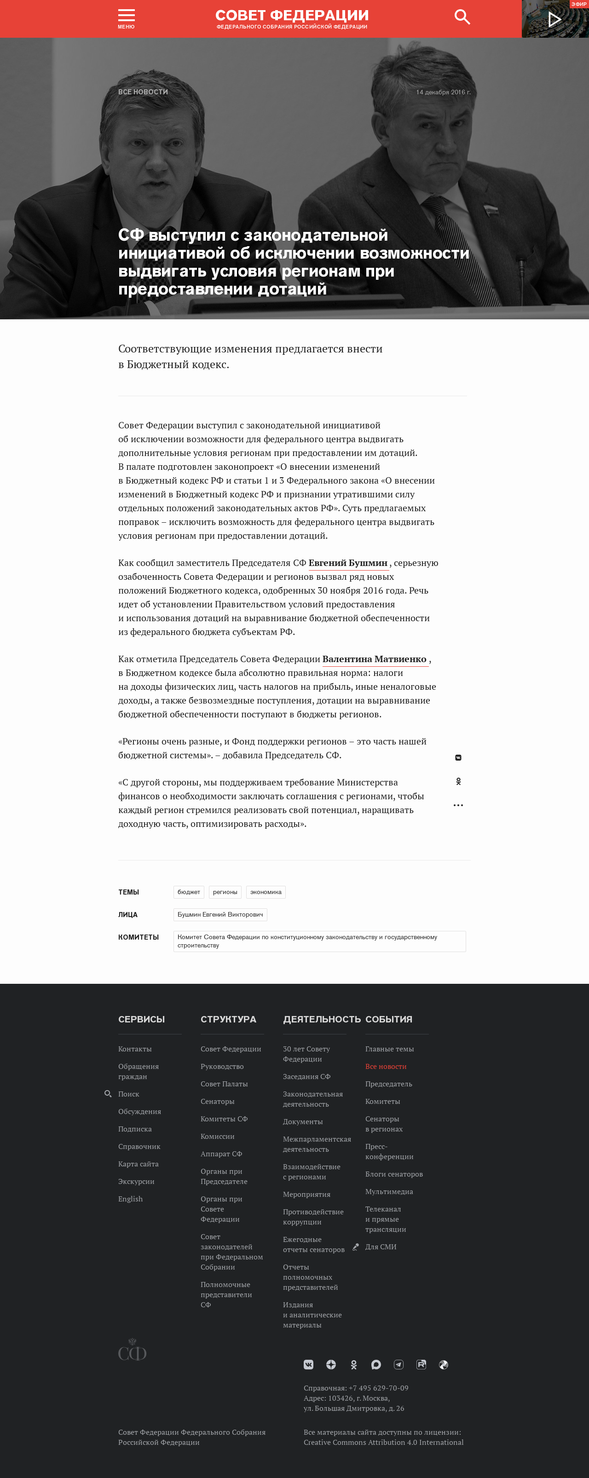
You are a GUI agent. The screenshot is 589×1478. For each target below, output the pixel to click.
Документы (303, 1121)
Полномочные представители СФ (226, 1294)
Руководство (222, 1066)
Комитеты (382, 1101)
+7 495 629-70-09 (379, 1387)
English (130, 1198)
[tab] (458, 786)
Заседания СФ (307, 1076)
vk (308, 1364)
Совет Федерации (231, 1048)
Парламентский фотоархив (443, 1364)
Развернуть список (458, 805)
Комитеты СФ (224, 1118)
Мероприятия (306, 1194)
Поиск (128, 1093)
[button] (126, 19)
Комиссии (218, 1136)
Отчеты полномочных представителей (310, 1277)
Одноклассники (458, 781)
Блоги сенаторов (394, 1173)
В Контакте (458, 758)
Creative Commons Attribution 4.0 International (384, 1442)
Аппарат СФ (222, 1153)
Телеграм (399, 1364)
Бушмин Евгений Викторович (220, 914)
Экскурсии (136, 1181)
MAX (376, 1364)
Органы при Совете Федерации (222, 1209)
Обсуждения (139, 1111)
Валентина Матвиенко (376, 659)
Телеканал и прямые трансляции (385, 1219)
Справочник (139, 1146)
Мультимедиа (389, 1191)
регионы (225, 892)
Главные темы (389, 1048)
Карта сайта (138, 1163)
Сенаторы (218, 1101)
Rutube (421, 1364)
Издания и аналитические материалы (312, 1314)
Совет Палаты (224, 1083)
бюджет (189, 892)
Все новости (143, 92)
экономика (266, 892)
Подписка (135, 1128)
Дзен (331, 1364)
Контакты (135, 1048)
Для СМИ (381, 1246)
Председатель (388, 1083)
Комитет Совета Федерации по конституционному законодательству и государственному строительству (307, 941)
